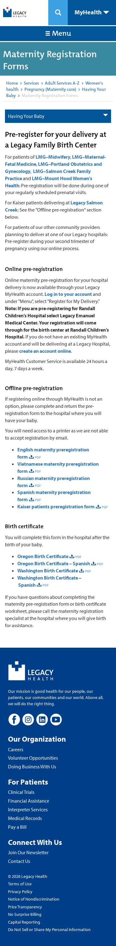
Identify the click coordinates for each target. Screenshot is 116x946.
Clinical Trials (21, 792)
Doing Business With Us (32, 766)
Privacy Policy (20, 891)
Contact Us (19, 861)
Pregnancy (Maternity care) (50, 89)
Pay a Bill (17, 827)
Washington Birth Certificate (47, 570)
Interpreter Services (28, 809)
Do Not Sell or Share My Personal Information (49, 929)
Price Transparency (25, 907)
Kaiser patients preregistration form (56, 506)
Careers (15, 749)
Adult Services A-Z (62, 83)
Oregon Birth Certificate (42, 556)
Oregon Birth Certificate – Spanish (53, 563)
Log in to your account (68, 294)
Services (31, 83)
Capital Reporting (24, 922)
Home (12, 83)
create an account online (45, 351)
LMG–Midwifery (53, 157)
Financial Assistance (28, 801)
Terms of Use (20, 884)
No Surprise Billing (24, 914)
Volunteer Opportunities (33, 758)
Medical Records (25, 818)
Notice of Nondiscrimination (33, 899)
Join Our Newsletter (28, 852)
